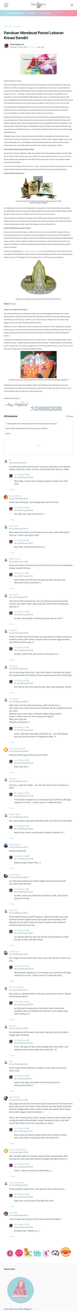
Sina (11, 1060)
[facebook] (37, 409)
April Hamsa (14, 594)
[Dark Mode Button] (71, 5)
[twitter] (41, 409)
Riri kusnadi (14, 526)
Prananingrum (15, 874)
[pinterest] (55, 409)
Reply (13, 490)
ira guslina (13, 666)
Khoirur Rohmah (16, 496)
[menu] (6, 5)
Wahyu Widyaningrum (18, 1148)
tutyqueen (13, 630)
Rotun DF (13, 1025)
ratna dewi (13, 909)
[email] (60, 409)
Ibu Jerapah (14, 698)
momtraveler (14, 951)
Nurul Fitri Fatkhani (17, 986)
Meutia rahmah (15, 559)
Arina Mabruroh (21, 475)
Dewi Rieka (14, 1211)
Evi (10, 460)
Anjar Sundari (15, 1096)
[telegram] (51, 409)
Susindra (13, 778)
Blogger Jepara (15, 814)
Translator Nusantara (18, 748)
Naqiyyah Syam (16, 844)
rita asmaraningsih (17, 1181)
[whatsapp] (46, 409)
